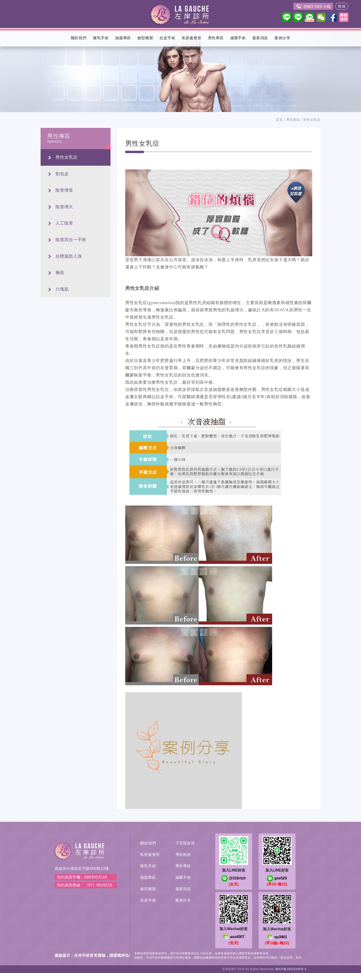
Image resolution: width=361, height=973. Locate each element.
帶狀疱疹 (183, 855)
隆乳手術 (148, 866)
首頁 (279, 120)
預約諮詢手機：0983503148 (82, 877)
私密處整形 (150, 855)
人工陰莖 (64, 223)
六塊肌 (62, 289)
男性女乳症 (67, 157)
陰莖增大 (64, 206)
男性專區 (293, 120)
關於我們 (148, 843)
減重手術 (183, 877)
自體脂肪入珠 (69, 256)
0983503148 (313, 6)
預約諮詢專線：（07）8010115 (85, 885)
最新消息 (183, 889)
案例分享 (183, 900)
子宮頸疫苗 (185, 843)
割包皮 (62, 174)
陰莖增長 (64, 190)
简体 (342, 6)
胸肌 (60, 272)
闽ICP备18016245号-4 (290, 969)
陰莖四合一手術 (71, 239)
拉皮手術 (148, 900)
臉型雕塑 (148, 889)
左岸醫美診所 (180, 14)
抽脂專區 (148, 877)
